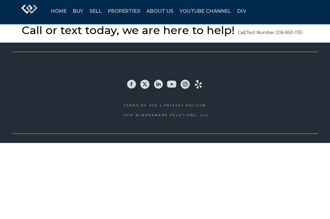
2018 (129, 115)
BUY (78, 11)
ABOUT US (160, 11)
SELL (95, 11)
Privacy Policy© (185, 105)
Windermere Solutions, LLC (172, 115)
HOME (59, 11)
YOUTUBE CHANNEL (205, 11)
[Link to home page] (29, 12)
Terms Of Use (141, 105)
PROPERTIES (124, 11)
